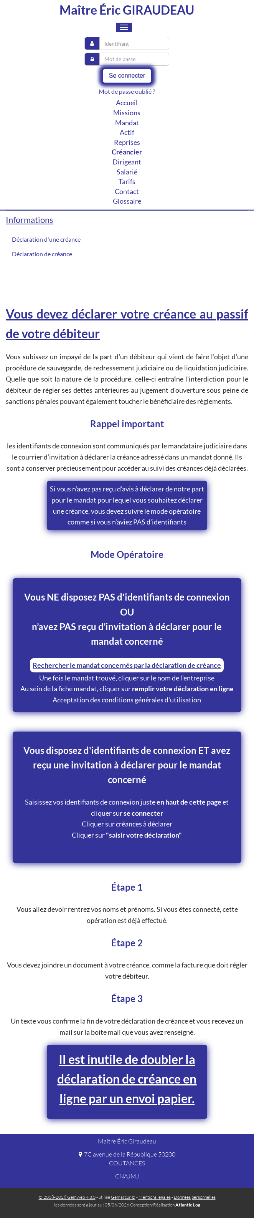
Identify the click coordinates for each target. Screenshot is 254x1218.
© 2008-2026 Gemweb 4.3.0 (67, 1197)
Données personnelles (195, 1197)
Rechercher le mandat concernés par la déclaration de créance (127, 665)
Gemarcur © (123, 1197)
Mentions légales (155, 1197)
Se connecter (127, 75)
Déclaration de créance (42, 253)
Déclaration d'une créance (46, 239)
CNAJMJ (127, 1176)
